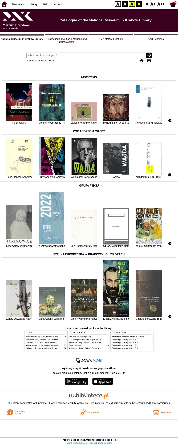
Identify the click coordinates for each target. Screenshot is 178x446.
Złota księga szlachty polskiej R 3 (124, 343)
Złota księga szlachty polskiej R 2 (124, 345)
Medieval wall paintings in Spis (80, 337)
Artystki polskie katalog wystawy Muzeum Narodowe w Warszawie (51, 345)
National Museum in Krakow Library (22, 39)
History (33, 4)
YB (132, 3)
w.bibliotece (78, 403)
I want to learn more (76, 443)
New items (18, 4)
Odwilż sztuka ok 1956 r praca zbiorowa (41, 343)
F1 (153, 3)
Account (58, 4)
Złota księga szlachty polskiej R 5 (124, 348)
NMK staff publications (111, 39)
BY (139, 3)
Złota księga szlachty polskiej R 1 (124, 340)
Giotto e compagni (76, 345)
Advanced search (35, 60)
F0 (147, 3)
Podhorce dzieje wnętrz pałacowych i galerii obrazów (46, 348)
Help (45, 4)
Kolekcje (49, 60)
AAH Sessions (156, 39)
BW (125, 3)
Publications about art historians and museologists (66, 40)
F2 (161, 3)
